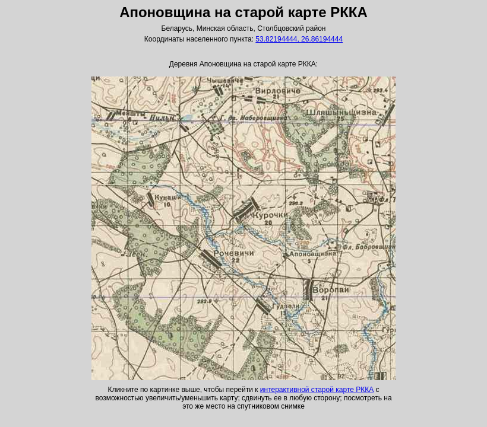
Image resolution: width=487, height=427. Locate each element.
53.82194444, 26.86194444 (299, 39)
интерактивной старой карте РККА (317, 389)
